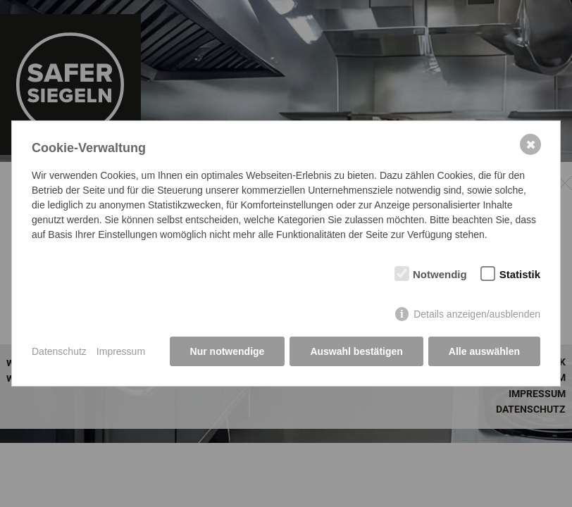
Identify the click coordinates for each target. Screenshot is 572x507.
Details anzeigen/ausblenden (477, 314)
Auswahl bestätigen (356, 351)
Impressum (121, 351)
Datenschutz (59, 351)
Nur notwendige (227, 351)
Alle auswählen (484, 351)
